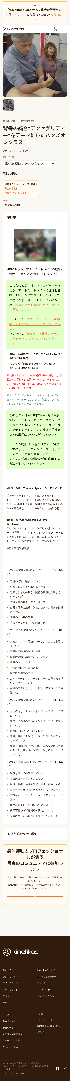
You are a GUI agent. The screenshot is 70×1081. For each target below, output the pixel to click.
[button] (8, 105)
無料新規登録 (35, 906)
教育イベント (9, 1021)
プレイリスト (9, 976)
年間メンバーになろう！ (17, 193)
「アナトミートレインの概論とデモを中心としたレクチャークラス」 (35, 331)
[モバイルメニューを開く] (65, 29)
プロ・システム (44, 989)
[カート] (55, 29)
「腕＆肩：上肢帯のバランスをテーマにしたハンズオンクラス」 (34, 346)
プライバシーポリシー (46, 1020)
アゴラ (6, 996)
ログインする (35, 916)
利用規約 (39, 1066)
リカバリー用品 (10, 1047)
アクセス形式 (8, 158)
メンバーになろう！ (46, 996)
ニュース (41, 983)
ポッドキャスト (10, 989)
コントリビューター (46, 976)
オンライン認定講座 (12, 1034)
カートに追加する (16, 204)
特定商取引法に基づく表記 (48, 1026)
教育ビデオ (8, 1027)
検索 (5, 1002)
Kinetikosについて (46, 970)
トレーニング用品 (11, 1040)
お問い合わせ (42, 1032)
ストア (6, 1014)
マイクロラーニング (12, 983)
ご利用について (43, 1014)
